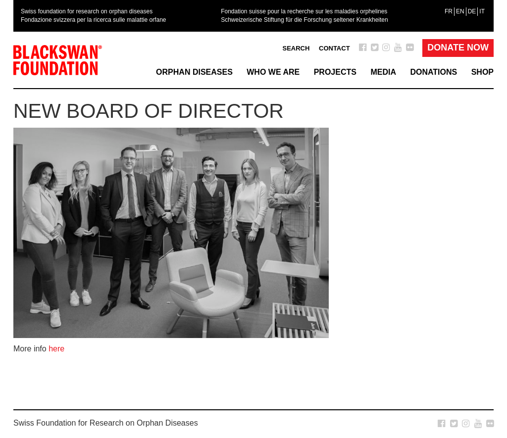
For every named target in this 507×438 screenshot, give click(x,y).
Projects (335, 72)
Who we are (273, 72)
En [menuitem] (460, 11)
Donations (433, 72)
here (56, 348)
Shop (482, 72)
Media (383, 72)
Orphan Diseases (194, 72)
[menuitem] (449, 11)
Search (295, 48)
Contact (334, 48)
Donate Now (458, 47)
